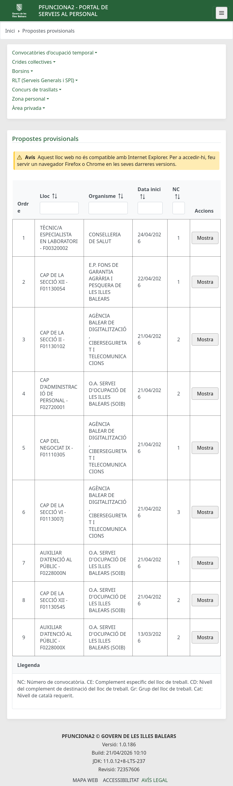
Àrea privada (26, 108)
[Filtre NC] (179, 208)
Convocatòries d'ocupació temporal (53, 52)
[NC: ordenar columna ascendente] (179, 199)
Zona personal (28, 98)
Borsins (20, 71)
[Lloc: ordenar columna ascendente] (59, 199)
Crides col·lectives (32, 61)
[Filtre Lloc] (59, 208)
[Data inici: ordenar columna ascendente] (150, 199)
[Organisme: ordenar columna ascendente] (108, 199)
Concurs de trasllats (35, 89)
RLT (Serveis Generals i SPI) (43, 80)
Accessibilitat (121, 780)
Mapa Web (85, 780)
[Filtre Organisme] (108, 208)
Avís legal (155, 780)
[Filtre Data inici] (150, 208)
